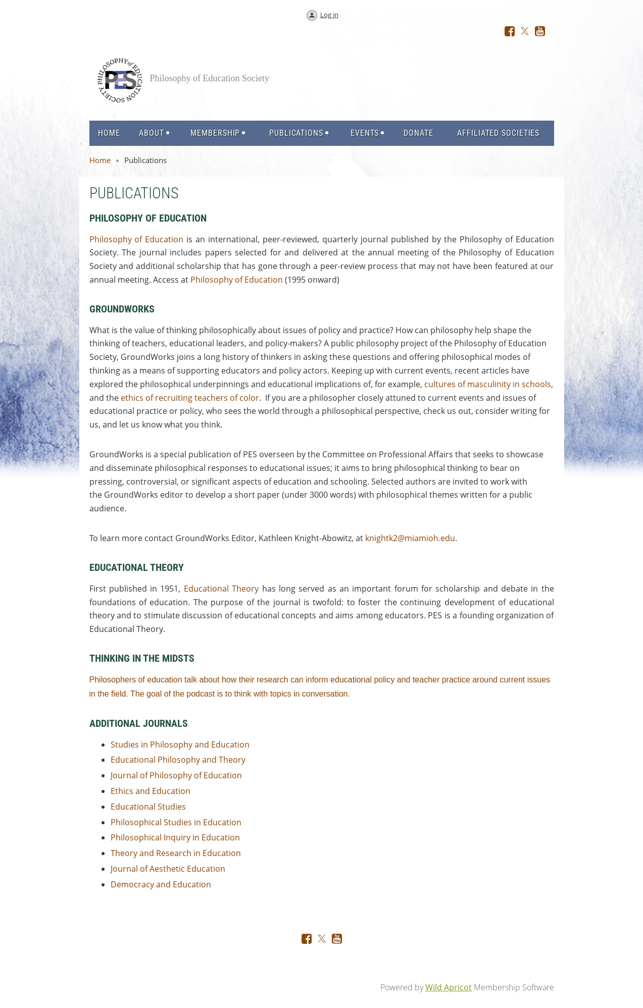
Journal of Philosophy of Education (176, 775)
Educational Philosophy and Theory (178, 759)
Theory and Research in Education (176, 853)
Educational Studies (148, 806)
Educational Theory (221, 588)
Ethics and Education (150, 791)
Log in (329, 14)
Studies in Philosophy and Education (180, 744)
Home (100, 160)
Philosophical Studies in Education (176, 822)
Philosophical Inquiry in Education (175, 837)
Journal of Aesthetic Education (168, 868)
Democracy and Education (161, 884)
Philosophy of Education (136, 239)
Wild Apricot (448, 987)
